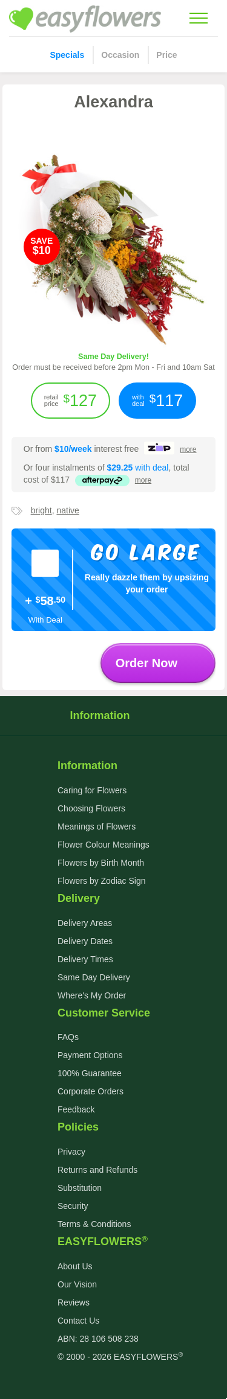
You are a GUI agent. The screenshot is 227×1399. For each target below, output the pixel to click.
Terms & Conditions (94, 1224)
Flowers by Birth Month (101, 863)
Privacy (71, 1151)
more (188, 449)
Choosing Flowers (91, 808)
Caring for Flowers (92, 790)
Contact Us (78, 1320)
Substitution (80, 1188)
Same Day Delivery (94, 977)
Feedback (76, 1109)
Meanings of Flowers (97, 826)
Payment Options (90, 1055)
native (67, 510)
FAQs (68, 1037)
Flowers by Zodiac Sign (102, 881)
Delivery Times (85, 959)
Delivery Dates (85, 941)
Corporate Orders (90, 1091)
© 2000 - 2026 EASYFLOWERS (120, 1357)
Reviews (74, 1302)
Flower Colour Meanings (104, 844)
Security (73, 1206)
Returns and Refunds (97, 1170)
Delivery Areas (85, 923)
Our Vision (77, 1284)
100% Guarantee (90, 1073)
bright (41, 510)
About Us (75, 1266)
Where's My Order (92, 995)
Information (113, 715)
